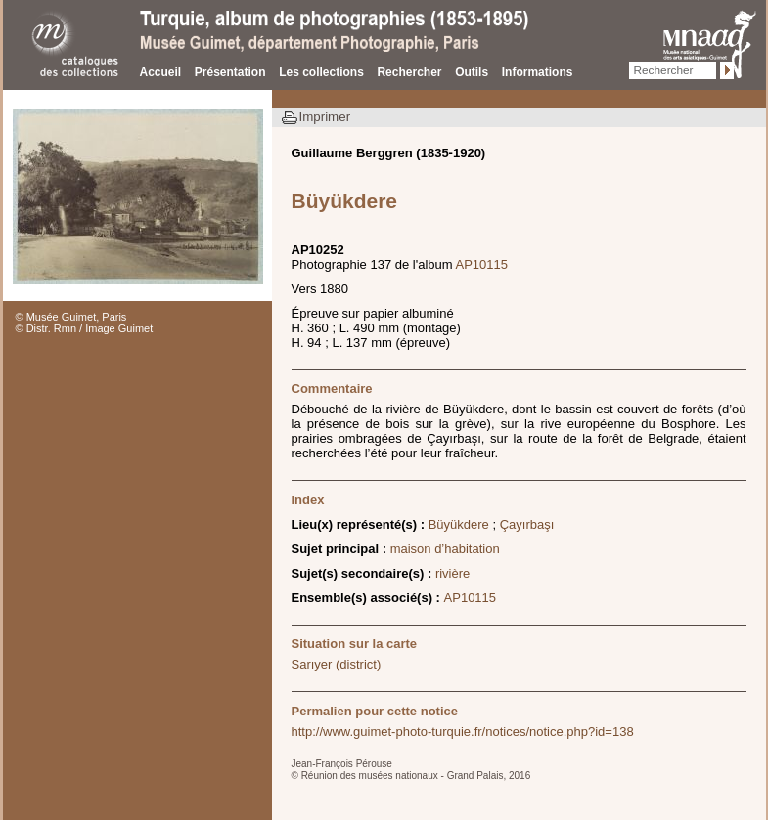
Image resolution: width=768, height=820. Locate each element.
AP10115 (482, 264)
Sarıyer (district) (337, 664)
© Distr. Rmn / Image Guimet (85, 328)
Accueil (161, 72)
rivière (452, 573)
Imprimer (325, 116)
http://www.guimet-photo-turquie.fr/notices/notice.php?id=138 (463, 731)
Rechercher (409, 72)
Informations (537, 72)
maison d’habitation (445, 548)
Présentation (230, 72)
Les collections (321, 72)
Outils (471, 72)
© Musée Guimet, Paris (71, 317)
